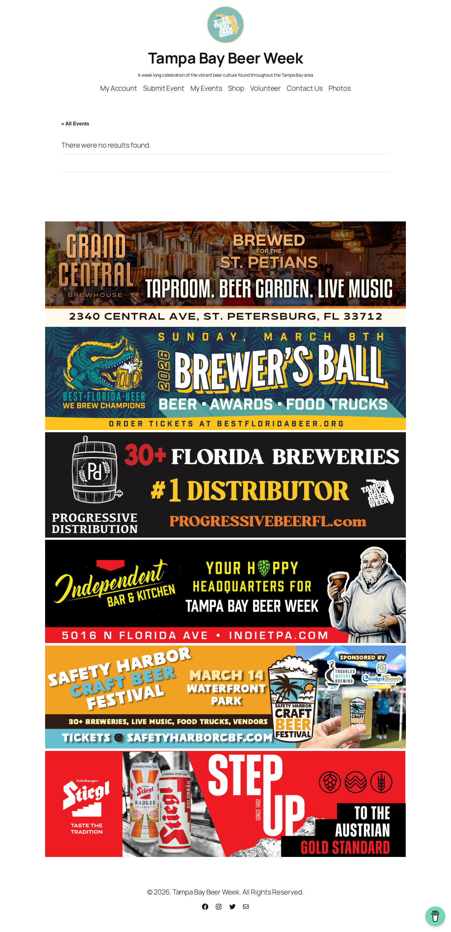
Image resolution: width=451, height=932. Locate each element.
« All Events (75, 123)
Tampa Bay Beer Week (225, 58)
